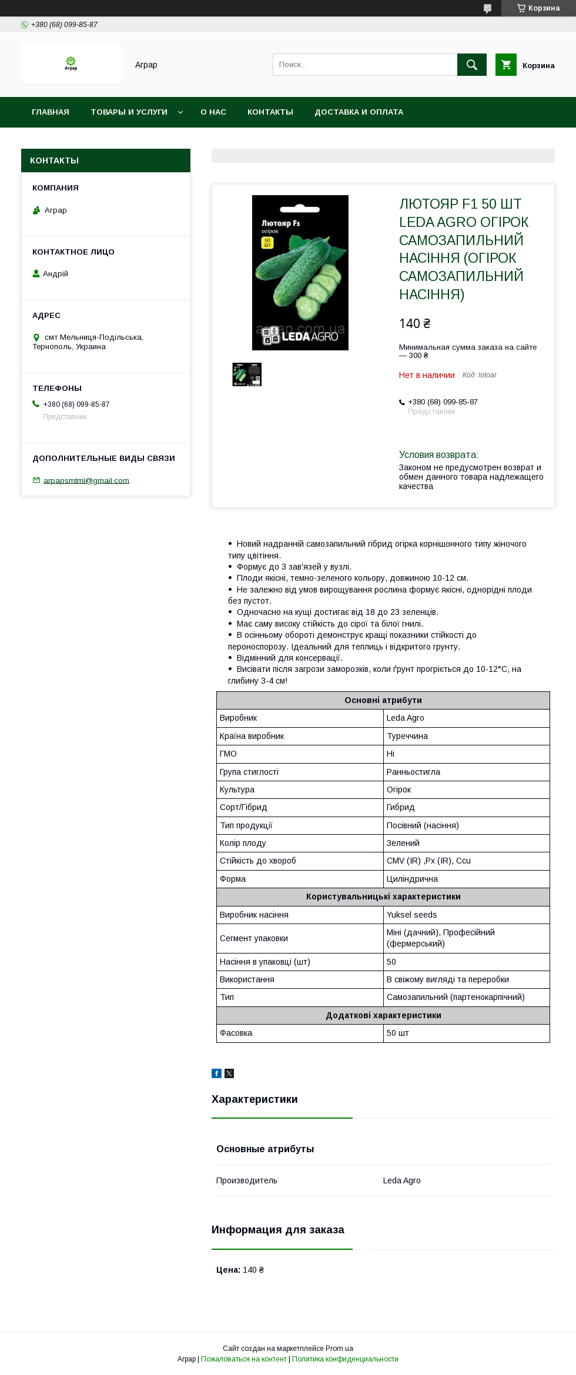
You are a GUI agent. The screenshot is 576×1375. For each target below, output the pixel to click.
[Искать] (472, 64)
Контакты (270, 112)
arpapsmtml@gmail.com (86, 480)
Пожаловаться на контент (244, 1359)
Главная (50, 112)
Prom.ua (339, 1348)
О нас (213, 112)
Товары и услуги (129, 112)
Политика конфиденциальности (345, 1359)
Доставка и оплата (358, 112)
